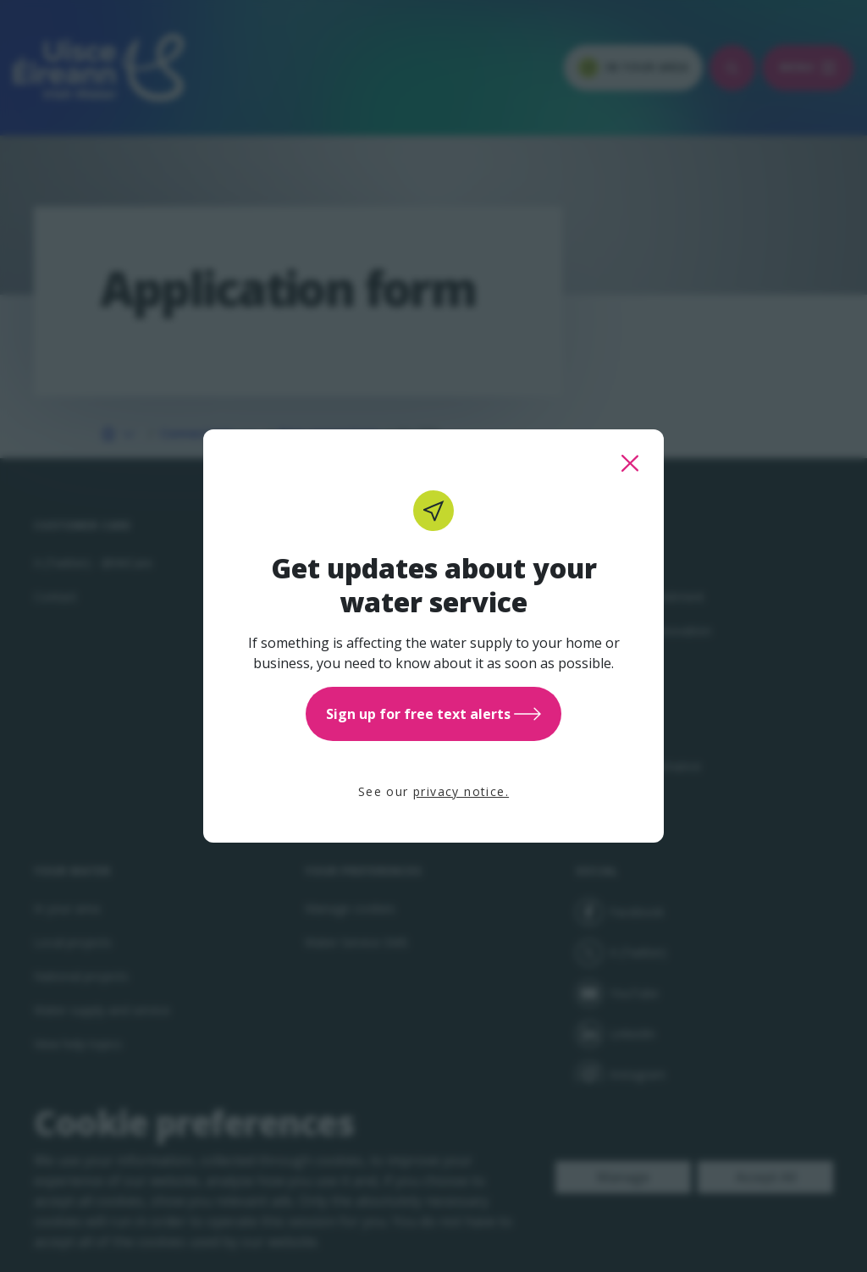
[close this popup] (630, 463)
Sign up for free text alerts (433, 714)
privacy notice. (461, 791)
